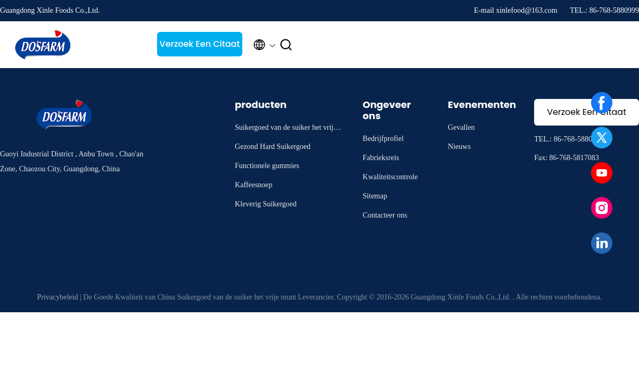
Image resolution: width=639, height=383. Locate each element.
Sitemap (375, 196)
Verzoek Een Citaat (200, 44)
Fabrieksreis (381, 158)
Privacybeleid (57, 297)
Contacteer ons (385, 215)
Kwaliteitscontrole (390, 177)
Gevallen (461, 127)
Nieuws (459, 147)
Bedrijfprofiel (383, 139)
